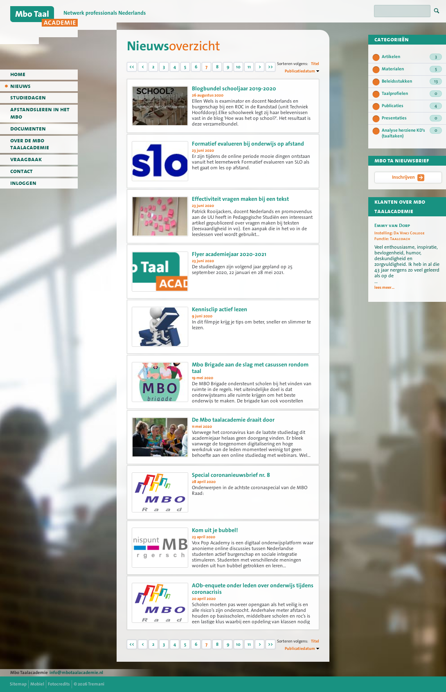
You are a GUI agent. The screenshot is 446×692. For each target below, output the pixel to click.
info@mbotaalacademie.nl (76, 673)
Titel (315, 63)
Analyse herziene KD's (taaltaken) (412, 133)
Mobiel (37, 684)
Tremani (96, 684)
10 (238, 67)
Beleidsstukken (412, 81)
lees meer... (384, 287)
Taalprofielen (412, 93)
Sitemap (18, 684)
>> (270, 67)
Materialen (412, 69)
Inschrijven (408, 177)
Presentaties (412, 118)
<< (131, 67)
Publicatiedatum (300, 71)
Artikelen (412, 57)
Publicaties (412, 106)
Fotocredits (59, 684)
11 (249, 67)
